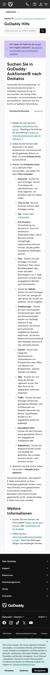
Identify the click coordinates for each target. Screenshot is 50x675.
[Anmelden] (40, 4)
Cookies (44, 633)
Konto (5, 589)
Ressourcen (7, 575)
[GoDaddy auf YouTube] (31, 624)
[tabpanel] (25, 309)
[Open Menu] (3, 4)
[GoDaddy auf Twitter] (24, 624)
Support (6, 568)
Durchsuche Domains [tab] (19, 111)
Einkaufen (7, 596)
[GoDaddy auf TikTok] (17, 624)
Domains (19, 18)
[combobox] (22, 31)
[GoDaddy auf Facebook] (4, 624)
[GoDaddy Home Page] (13, 605)
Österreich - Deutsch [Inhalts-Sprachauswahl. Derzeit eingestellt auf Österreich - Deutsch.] (13, 616)
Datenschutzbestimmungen (26, 633)
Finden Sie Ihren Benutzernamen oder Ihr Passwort (26, 135)
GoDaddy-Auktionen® (34, 18)
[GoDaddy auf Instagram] (11, 624)
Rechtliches (7, 633)
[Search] (43, 30)
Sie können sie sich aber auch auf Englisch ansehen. (26, 50)
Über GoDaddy (9, 561)
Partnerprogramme (11, 582)
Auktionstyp (23, 217)
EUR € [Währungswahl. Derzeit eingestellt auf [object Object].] (43, 616)
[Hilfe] (34, 4)
